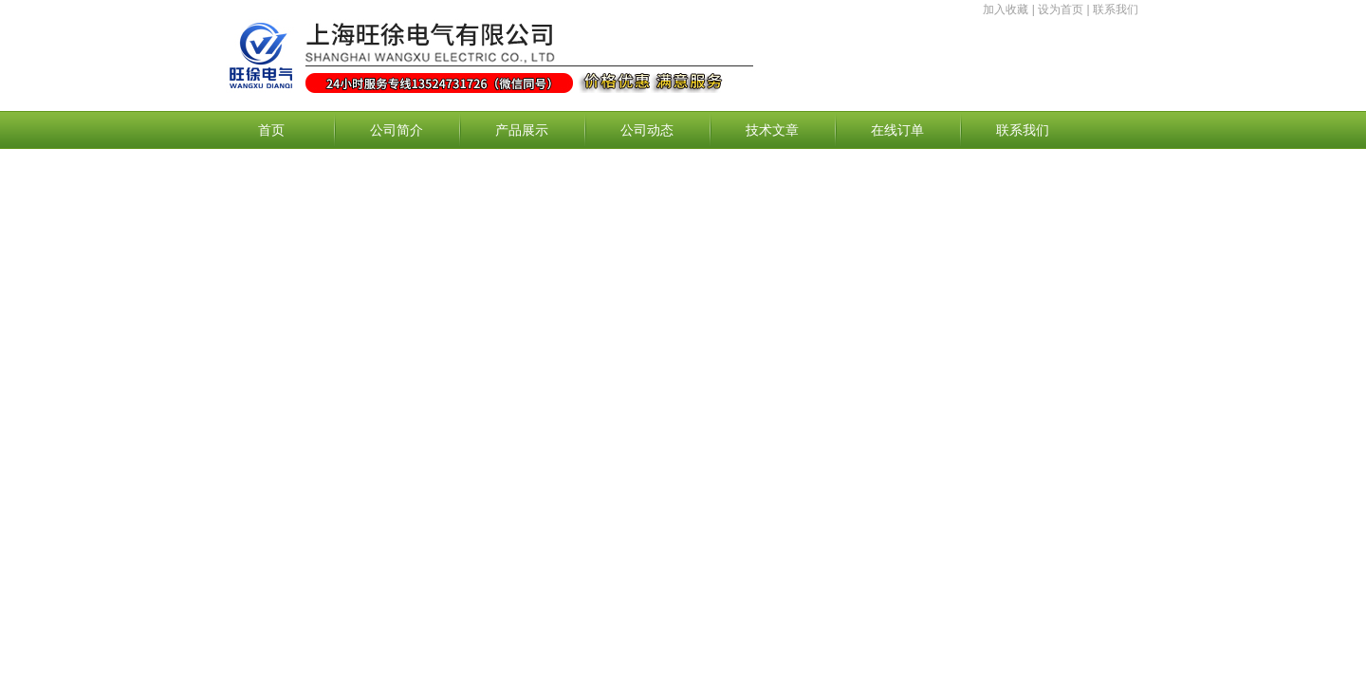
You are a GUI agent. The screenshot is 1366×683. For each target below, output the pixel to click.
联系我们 (1115, 9)
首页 (271, 130)
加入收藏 (1005, 9)
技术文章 (772, 130)
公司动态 (647, 130)
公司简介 (396, 130)
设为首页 (1060, 9)
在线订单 (897, 130)
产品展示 (521, 130)
